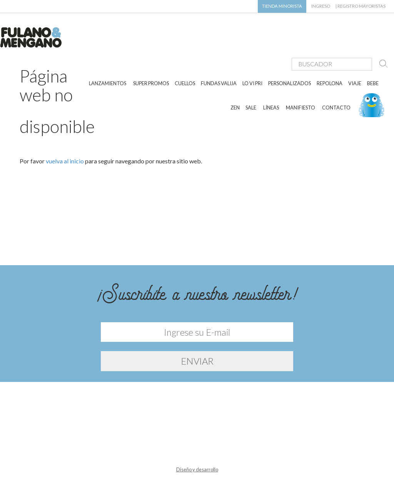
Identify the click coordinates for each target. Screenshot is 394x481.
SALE (250, 85)
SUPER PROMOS (151, 61)
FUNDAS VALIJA (219, 61)
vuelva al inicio (65, 156)
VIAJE (354, 61)
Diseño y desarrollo (197, 465)
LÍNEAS (271, 85)
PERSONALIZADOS (289, 61)
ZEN (235, 85)
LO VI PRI (252, 61)
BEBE (373, 61)
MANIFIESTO (300, 85)
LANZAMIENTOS (107, 61)
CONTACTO (336, 85)
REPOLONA (329, 61)
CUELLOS (185, 61)
